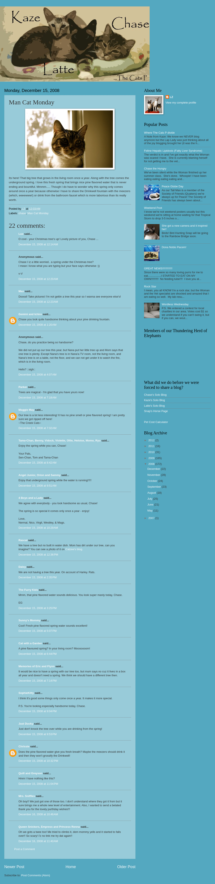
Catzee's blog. (74, 549)
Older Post (126, 867)
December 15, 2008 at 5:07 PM (37, 630)
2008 (151, 464)
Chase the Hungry (155, 168)
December (154, 468)
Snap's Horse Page (156, 411)
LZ (171, 97)
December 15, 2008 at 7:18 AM (37, 397)
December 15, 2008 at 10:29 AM (38, 527)
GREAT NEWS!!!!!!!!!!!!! (158, 268)
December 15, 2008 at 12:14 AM (38, 244)
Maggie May (26, 409)
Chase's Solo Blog (155, 394)
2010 (151, 452)
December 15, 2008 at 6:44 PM (37, 653)
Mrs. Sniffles (26, 796)
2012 (151, 440)
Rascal (23, 540)
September (154, 486)
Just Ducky (25, 723)
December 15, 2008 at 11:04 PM (38, 783)
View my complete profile (181, 102)
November (154, 474)
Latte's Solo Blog (154, 405)
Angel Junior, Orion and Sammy (39, 475)
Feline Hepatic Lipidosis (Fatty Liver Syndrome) (173, 150)
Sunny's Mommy (29, 620)
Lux (20, 233)
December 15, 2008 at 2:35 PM (37, 577)
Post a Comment (24, 849)
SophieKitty (26, 693)
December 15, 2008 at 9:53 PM (37, 734)
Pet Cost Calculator (156, 422)
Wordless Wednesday (175, 304)
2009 (151, 458)
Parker (22, 387)
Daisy (22, 566)
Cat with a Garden (30, 643)
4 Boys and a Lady (30, 497)
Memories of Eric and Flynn (36, 666)
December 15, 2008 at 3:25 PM (37, 608)
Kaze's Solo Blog (154, 400)
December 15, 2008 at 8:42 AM (37, 462)
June (150, 504)
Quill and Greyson (30, 773)
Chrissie (23, 746)
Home (71, 867)
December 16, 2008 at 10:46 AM (38, 814)
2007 (151, 518)
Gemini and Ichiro (30, 314)
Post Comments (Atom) (35, 875)
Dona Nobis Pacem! (174, 247)
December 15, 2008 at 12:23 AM (38, 301)
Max (21, 291)
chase (22, 213)
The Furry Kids (28, 589)
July (150, 498)
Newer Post (14, 867)
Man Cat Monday (38, 213)
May (150, 510)
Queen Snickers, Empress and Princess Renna (49, 826)
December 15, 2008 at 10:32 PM (38, 760)
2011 (151, 446)
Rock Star (150, 286)
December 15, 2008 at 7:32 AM (37, 428)
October (152, 480)
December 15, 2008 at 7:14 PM (37, 680)
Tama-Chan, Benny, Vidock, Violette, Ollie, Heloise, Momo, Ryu (59, 440)
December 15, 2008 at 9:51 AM (37, 485)
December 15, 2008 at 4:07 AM (37, 374)
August (152, 492)
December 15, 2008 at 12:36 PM (38, 554)
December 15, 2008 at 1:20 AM (37, 324)
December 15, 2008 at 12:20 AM (38, 279)
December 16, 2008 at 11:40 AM (38, 841)
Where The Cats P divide (159, 132)
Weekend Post (153, 207)
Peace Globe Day (172, 186)
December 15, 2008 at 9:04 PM (37, 711)
